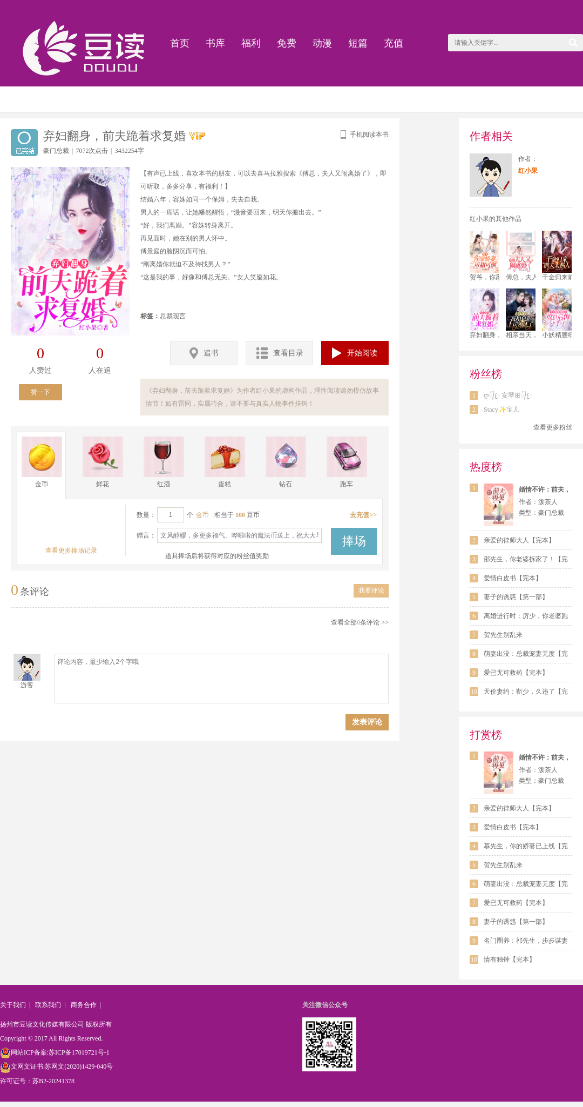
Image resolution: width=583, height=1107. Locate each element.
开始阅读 (354, 353)
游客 (27, 685)
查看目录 (279, 353)
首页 (179, 43)
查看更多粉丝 (552, 427)
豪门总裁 (56, 151)
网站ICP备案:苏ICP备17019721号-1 (55, 1052)
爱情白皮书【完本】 (513, 578)
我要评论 (371, 590)
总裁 (166, 316)
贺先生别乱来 (503, 635)
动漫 (322, 43)
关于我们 (13, 1005)
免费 (286, 43)
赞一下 (40, 392)
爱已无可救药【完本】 (516, 672)
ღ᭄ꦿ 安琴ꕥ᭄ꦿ (508, 395)
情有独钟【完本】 (509, 959)
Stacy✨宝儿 (501, 409)
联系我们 (48, 1005)
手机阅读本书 (364, 134)
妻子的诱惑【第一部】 (516, 597)
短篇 (358, 43)
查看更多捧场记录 (71, 550)
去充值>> (363, 515)
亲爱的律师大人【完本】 (519, 540)
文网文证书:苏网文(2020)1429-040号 (56, 1066)
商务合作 (84, 1005)
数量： (146, 515)
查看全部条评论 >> (360, 622)
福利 (251, 43)
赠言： (146, 535)
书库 (215, 43)
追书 (204, 353)
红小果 (528, 171)
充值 (393, 43)
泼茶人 (548, 502)
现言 (179, 316)
